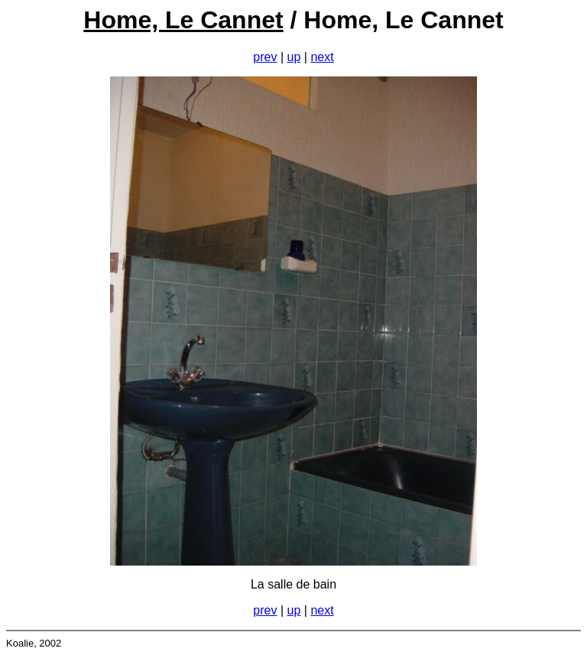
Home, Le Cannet (183, 20)
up (294, 56)
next (321, 56)
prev (265, 56)
